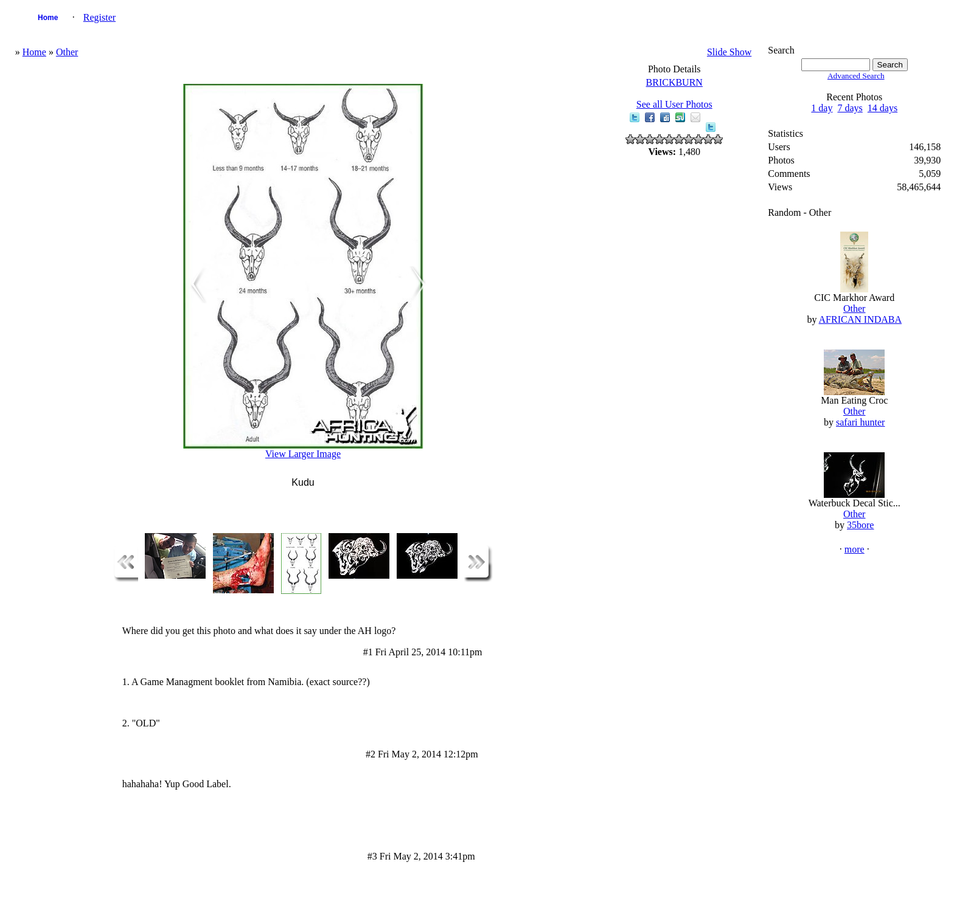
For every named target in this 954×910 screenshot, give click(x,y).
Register (99, 17)
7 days (849, 108)
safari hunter (860, 422)
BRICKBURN (674, 82)
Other (67, 52)
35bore (860, 525)
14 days (882, 108)
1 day (821, 108)
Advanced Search (856, 75)
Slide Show (729, 52)
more (854, 549)
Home (48, 17)
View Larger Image (303, 454)
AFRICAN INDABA (860, 319)
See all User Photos (674, 104)
